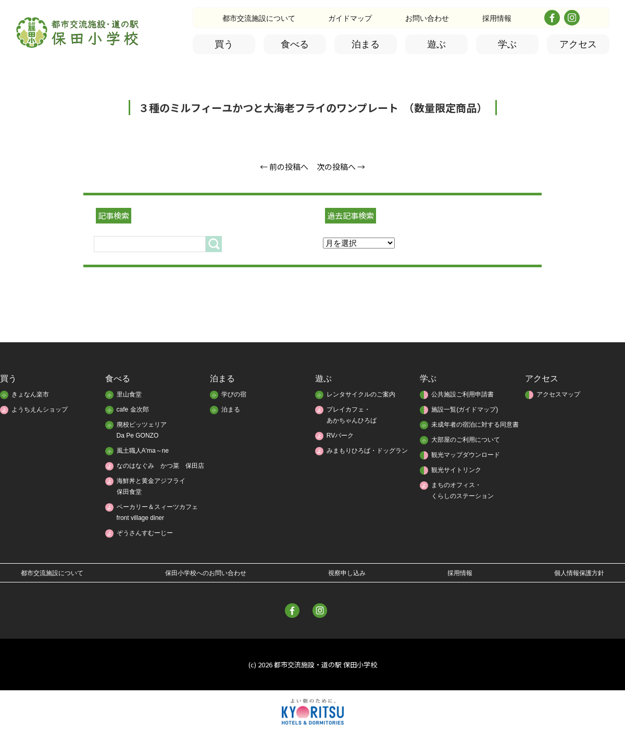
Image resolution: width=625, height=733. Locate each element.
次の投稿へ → (341, 166)
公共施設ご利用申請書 (462, 394)
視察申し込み (347, 573)
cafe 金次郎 (133, 409)
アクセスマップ (558, 394)
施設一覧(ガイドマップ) (464, 409)
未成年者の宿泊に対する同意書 (475, 424)
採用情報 (496, 18)
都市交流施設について (258, 18)
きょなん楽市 (30, 394)
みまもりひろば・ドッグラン (367, 450)
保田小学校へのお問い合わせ (205, 573)
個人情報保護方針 (579, 573)
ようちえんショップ (39, 409)
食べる (295, 44)
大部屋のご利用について (465, 439)
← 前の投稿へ (284, 166)
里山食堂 (129, 394)
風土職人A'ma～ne (143, 450)
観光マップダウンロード (465, 454)
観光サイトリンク (456, 470)
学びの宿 (233, 394)
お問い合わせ (427, 18)
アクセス (578, 44)
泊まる (366, 44)
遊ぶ (436, 44)
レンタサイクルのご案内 (361, 394)
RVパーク (340, 435)
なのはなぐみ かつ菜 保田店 (160, 465)
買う (224, 44)
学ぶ (507, 44)
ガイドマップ (350, 18)
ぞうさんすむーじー (145, 533)
